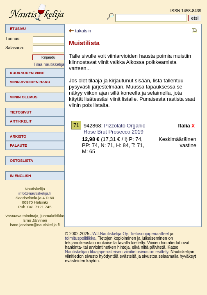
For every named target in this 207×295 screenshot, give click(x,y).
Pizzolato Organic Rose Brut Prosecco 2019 (114, 129)
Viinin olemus (24, 97)
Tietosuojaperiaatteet (149, 233)
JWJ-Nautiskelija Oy (109, 233)
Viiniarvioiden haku (30, 82)
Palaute (18, 145)
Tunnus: (12, 38)
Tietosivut (21, 112)
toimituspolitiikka (80, 238)
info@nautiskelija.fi (34, 193)
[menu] (34, 124)
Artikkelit (21, 121)
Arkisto (18, 136)
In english (20, 176)
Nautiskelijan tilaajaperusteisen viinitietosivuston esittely (116, 252)
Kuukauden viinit (27, 73)
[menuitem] (34, 72)
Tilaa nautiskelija (49, 64)
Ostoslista (21, 161)
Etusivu (18, 29)
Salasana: (14, 47)
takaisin (80, 30)
